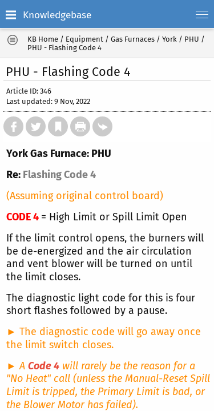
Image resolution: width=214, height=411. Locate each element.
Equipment (84, 39)
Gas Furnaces (133, 39)
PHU (191, 39)
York (169, 39)
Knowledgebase (57, 15)
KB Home (42, 39)
